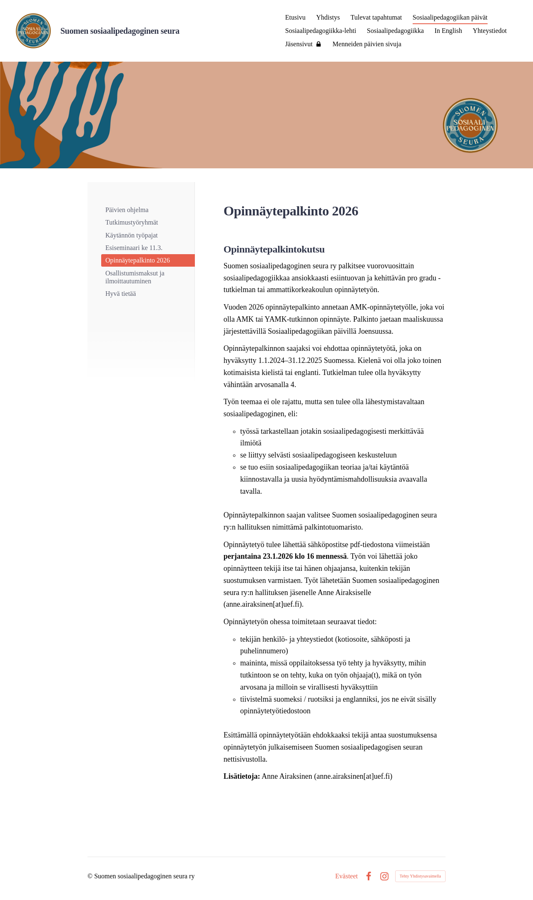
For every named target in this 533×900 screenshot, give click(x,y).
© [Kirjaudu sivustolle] (90, 876)
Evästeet (346, 876)
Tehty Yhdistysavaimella (420, 876)
